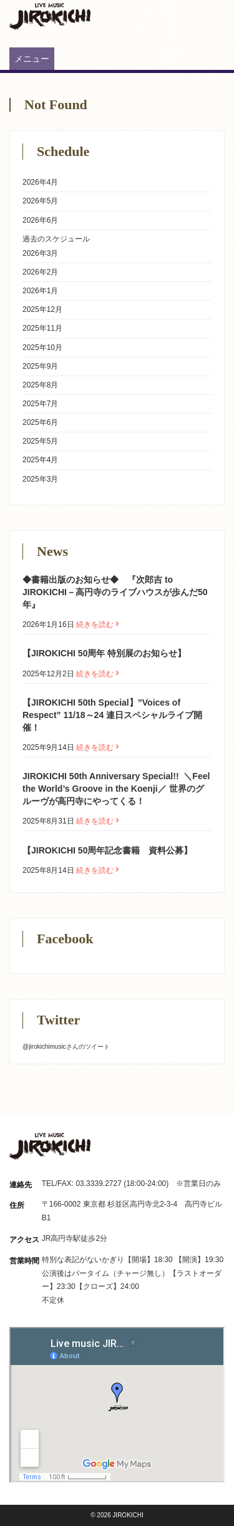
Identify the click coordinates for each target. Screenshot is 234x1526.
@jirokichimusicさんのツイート (66, 1046)
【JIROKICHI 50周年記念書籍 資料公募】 (107, 850)
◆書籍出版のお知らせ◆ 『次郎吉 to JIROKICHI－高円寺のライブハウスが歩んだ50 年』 (115, 592)
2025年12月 (42, 309)
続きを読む (98, 624)
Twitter (173, 11)
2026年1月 (40, 290)
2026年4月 (40, 182)
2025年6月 (40, 422)
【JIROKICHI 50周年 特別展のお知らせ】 (104, 653)
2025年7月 (40, 403)
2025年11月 (42, 328)
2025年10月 (42, 347)
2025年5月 (40, 441)
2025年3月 (40, 479)
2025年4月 (40, 459)
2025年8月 (40, 385)
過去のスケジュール (56, 239)
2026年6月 (40, 220)
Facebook (217, 11)
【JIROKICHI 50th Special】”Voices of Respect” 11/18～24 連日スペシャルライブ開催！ (112, 714)
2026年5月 (40, 201)
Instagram (195, 11)
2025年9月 (40, 366)
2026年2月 (40, 272)
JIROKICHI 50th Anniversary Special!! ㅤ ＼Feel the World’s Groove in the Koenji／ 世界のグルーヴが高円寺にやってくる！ (116, 788)
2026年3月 (40, 253)
